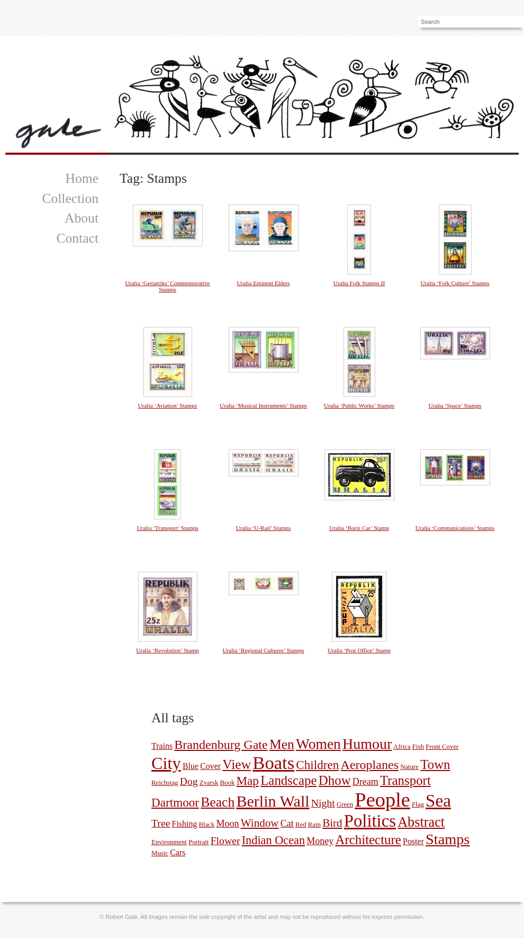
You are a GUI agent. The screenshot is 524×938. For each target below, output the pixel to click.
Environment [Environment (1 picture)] (169, 842)
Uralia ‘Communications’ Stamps (455, 528)
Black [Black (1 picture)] (207, 824)
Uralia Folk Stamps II (359, 283)
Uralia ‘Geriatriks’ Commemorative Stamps (167, 286)
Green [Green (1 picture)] (345, 804)
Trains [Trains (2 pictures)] (162, 745)
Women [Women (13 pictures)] (318, 744)
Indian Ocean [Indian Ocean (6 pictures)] (273, 840)
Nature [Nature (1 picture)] (409, 767)
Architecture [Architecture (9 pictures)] (368, 840)
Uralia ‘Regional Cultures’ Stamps (263, 650)
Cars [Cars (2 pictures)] (177, 852)
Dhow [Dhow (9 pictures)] (335, 780)
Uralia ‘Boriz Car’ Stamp (359, 528)
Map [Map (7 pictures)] (248, 780)
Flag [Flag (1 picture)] (418, 804)
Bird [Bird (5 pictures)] (332, 823)
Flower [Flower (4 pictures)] (225, 840)
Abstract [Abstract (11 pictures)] (421, 822)
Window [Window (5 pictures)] (260, 823)
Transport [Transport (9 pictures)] (405, 780)
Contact (77, 238)
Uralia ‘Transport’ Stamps (167, 528)
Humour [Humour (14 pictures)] (367, 744)
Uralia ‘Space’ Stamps (455, 405)
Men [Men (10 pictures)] (281, 744)
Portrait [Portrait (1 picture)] (198, 842)
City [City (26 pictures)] (166, 763)
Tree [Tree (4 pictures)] (160, 823)
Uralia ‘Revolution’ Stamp (167, 650)
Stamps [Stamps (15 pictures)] (448, 839)
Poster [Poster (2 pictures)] (413, 841)
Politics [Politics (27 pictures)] (370, 820)
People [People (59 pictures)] (382, 800)
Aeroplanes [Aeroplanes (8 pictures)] (370, 765)
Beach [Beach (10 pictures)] (217, 802)
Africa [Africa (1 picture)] (402, 746)
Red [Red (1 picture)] (300, 824)
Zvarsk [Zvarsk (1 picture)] (209, 782)
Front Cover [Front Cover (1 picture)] (442, 746)
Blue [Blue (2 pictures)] (190, 766)
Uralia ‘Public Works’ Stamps (359, 405)
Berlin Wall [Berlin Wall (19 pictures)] (272, 801)
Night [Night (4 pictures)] (323, 803)
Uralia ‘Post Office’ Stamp (359, 650)
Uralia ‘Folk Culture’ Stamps (455, 283)
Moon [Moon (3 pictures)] (227, 823)
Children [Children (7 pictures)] (317, 765)
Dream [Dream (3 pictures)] (365, 781)
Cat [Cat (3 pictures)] (287, 823)
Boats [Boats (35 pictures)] (273, 763)
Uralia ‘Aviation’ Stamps (167, 405)
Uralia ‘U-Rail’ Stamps (263, 528)
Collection (70, 198)
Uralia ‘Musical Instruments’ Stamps (263, 405)
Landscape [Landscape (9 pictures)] (288, 780)
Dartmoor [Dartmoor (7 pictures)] (175, 802)
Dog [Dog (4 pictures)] (189, 781)
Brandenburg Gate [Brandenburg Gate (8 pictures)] (220, 744)
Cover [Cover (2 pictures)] (210, 766)
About (81, 218)
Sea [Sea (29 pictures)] (438, 800)
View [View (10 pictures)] (236, 764)
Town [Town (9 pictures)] (435, 764)
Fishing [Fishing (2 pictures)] (184, 823)
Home (81, 178)
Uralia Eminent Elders (263, 283)
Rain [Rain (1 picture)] (314, 824)
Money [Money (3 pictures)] (319, 841)
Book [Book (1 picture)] (227, 782)
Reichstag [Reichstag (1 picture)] (164, 782)
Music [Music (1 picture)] (159, 853)
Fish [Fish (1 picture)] (418, 746)
